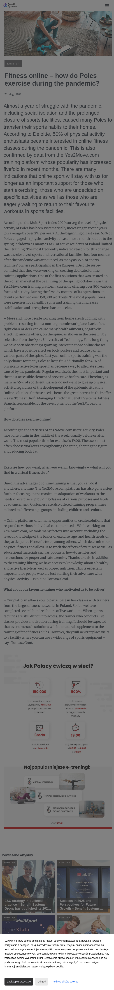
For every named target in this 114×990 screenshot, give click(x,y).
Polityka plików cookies (65, 981)
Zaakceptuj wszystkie (19, 981)
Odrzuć (42, 981)
